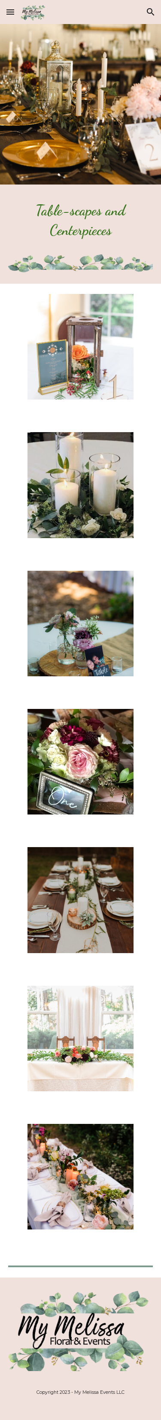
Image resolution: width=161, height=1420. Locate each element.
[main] (80, 224)
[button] (10, 12)
